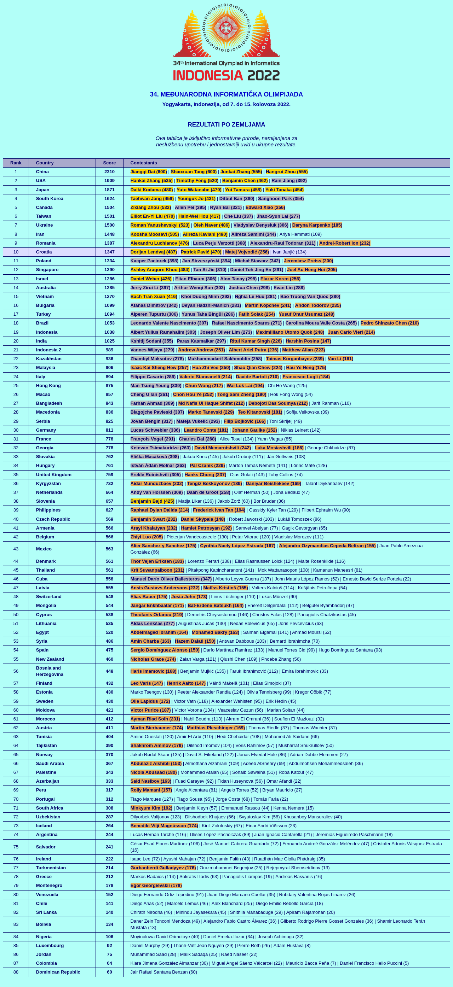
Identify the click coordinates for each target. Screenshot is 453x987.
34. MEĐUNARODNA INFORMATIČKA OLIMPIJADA (226, 94)
